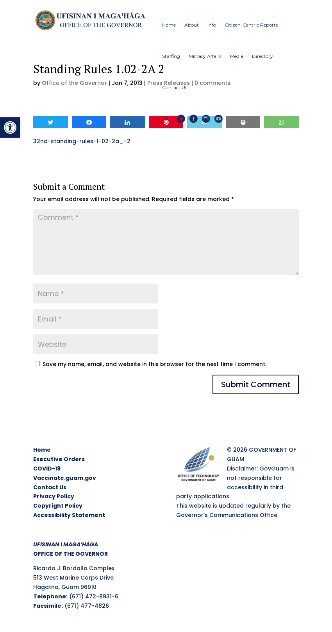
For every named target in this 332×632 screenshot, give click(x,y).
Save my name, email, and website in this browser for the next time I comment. (154, 364)
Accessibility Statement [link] (69, 515)
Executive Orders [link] (59, 459)
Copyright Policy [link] (57, 506)
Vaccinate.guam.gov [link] (64, 478)
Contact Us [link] (49, 487)
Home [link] (42, 450)
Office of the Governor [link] (74, 83)
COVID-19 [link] (47, 468)
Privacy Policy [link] (53, 496)
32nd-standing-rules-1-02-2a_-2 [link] (81, 141)
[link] (10, 127)
